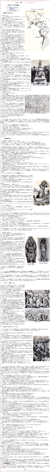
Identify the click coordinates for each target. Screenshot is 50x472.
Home (17, 2)
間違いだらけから (13, 7)
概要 (21, 2)
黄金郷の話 (11, 9)
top (12, 12)
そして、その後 (12, 10)
